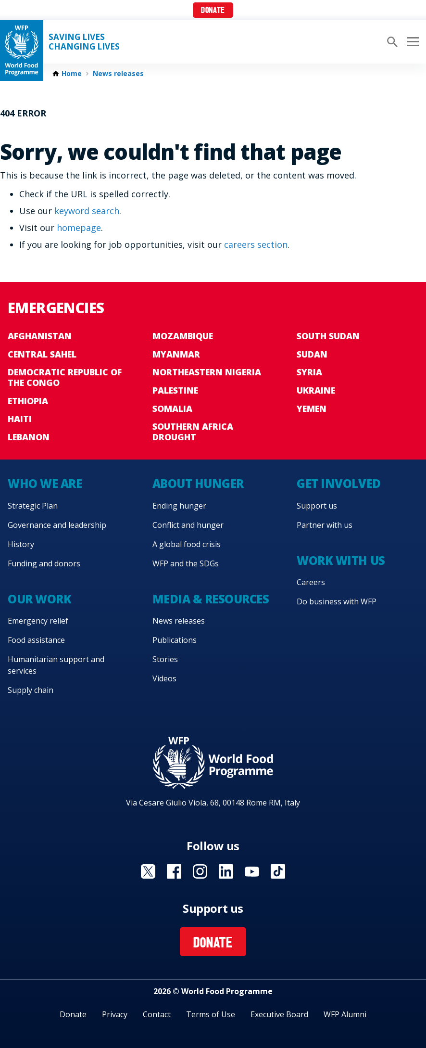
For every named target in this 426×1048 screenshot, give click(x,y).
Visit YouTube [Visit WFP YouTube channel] (252, 871)
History (21, 544)
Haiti (20, 418)
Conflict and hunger (188, 525)
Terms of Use (210, 1014)
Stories (165, 659)
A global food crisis (186, 544)
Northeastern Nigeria (206, 372)
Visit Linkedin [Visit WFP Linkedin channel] (226, 871)
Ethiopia (28, 401)
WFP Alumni (345, 1014)
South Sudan (328, 336)
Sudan (312, 354)
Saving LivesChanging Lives (84, 41)
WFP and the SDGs (185, 563)
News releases (118, 73)
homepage (79, 227)
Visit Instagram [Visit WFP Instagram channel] (200, 871)
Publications (174, 640)
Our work (39, 599)
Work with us (341, 560)
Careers (311, 582)
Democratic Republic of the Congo (65, 377)
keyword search (86, 211)
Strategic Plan (33, 505)
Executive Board (279, 1014)
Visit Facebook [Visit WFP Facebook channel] (174, 871)
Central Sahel (42, 354)
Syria (309, 372)
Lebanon (29, 437)
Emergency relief (38, 620)
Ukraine (316, 390)
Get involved (338, 483)
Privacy (114, 1014)
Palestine (175, 390)
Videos (164, 678)
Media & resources (210, 599)
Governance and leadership (57, 525)
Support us (317, 505)
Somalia (172, 408)
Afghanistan (40, 336)
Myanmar (176, 354)
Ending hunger (179, 505)
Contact (157, 1014)
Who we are (45, 483)
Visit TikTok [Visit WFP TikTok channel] (278, 871)
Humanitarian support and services (56, 665)
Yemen (311, 408)
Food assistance (36, 640)
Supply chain (30, 690)
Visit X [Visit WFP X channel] (148, 871)
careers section (256, 244)
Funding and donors (44, 563)
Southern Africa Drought (192, 432)
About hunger (198, 483)
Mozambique (182, 336)
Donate (213, 10)
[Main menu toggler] (411, 42)
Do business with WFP (336, 601)
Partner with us (324, 525)
